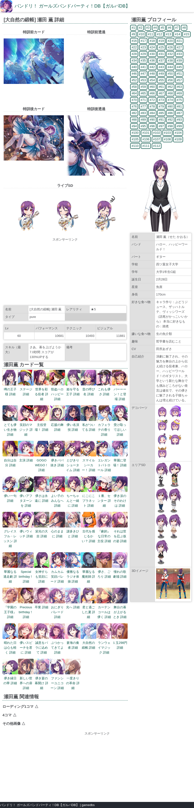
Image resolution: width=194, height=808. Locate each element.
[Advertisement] (65, 272)
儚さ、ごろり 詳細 (104, 571)
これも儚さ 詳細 (104, 389)
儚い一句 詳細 (10, 496)
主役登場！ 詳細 (41, 424)
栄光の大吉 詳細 (41, 531)
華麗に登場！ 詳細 (119, 460)
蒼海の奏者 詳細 (73, 642)
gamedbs (88, 805)
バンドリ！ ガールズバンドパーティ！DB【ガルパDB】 (72, 6)
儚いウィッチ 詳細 (26, 531)
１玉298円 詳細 (119, 642)
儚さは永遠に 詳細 (41, 496)
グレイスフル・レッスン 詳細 (10, 536)
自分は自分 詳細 (10, 460)
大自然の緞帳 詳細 (88, 642)
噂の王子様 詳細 (10, 389)
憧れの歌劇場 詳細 (119, 571)
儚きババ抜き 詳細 (57, 460)
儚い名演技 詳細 (73, 424)
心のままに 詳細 (57, 531)
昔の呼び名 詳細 (88, 389)
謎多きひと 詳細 (73, 531)
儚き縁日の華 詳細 (10, 678)
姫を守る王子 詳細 (73, 389)
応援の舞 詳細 (57, 424)
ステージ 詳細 (26, 389)
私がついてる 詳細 (88, 424)
